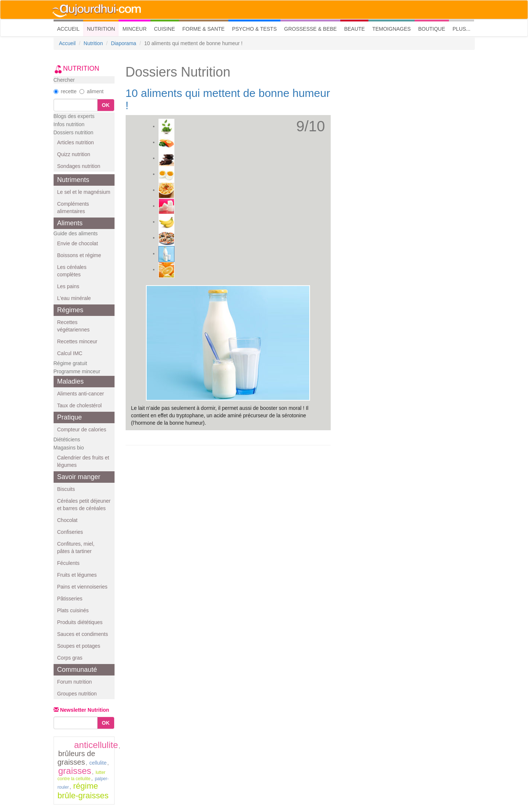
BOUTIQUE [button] (431, 29)
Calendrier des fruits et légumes (83, 461)
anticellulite (96, 745)
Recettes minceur (77, 341)
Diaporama (123, 43)
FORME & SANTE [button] (204, 29)
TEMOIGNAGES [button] (391, 29)
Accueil (67, 43)
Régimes (70, 310)
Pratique (69, 417)
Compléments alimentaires (73, 207)
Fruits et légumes (77, 575)
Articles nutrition (75, 142)
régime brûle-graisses (83, 790)
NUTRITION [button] (101, 29)
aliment (91, 91)
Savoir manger (79, 477)
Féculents (68, 563)
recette (65, 91)
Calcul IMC (69, 353)
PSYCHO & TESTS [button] (254, 29)
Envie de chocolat (77, 243)
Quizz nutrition (73, 154)
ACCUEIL (70, 28)
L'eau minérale (74, 298)
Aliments (70, 223)
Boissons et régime (79, 255)
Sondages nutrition (79, 166)
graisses (74, 771)
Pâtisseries (69, 599)
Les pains (68, 286)
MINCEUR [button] (134, 29)
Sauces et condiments (82, 634)
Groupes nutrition (77, 694)
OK (106, 105)
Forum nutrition (74, 682)
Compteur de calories (81, 429)
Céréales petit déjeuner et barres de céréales (84, 504)
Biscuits (66, 489)
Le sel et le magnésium (83, 192)
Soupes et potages (79, 646)
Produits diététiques (80, 622)
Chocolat (67, 520)
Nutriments (73, 179)
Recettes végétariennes (73, 326)
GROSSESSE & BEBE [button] (310, 29)
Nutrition (93, 43)
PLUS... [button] (461, 29)
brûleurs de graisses (76, 757)
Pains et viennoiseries (82, 587)
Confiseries (70, 532)
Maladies (70, 381)
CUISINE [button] (164, 29)
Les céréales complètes (71, 270)
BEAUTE (354, 29)
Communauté (77, 669)
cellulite (98, 763)
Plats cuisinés (73, 610)
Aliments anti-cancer (80, 394)
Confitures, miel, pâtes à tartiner (76, 547)
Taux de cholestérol (79, 405)
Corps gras (69, 658)
